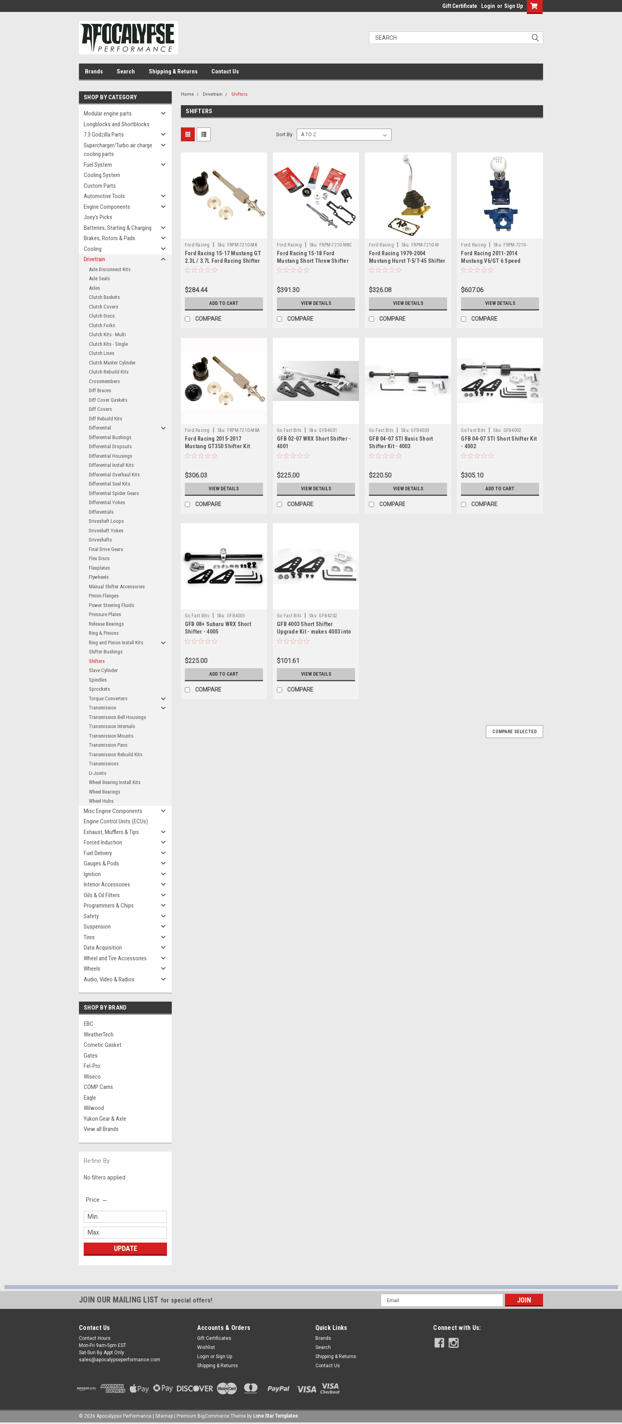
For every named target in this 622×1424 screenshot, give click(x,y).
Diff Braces (100, 390)
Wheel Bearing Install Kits (114, 782)
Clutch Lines (101, 353)
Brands (94, 71)
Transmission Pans (108, 745)
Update (125, 1248)
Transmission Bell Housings (117, 717)
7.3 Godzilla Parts (104, 134)
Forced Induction (103, 842)
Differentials (101, 512)
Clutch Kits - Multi (107, 334)
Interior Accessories (107, 884)
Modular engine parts (108, 113)
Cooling (93, 248)
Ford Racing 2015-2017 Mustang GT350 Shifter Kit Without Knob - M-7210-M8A (219, 446)
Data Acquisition (103, 947)
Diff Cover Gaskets (108, 400)
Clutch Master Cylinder (112, 363)
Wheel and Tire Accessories (115, 958)
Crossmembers (104, 381)
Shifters (97, 661)
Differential (100, 428)
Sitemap (164, 1416)
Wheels (92, 968)
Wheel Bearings (104, 792)
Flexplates (99, 568)
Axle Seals (99, 278)
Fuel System (98, 164)
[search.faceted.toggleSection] (97, 1200)
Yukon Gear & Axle (105, 1118)
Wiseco (92, 1076)
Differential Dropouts (110, 446)
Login (488, 6)
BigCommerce (213, 1416)
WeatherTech (98, 1034)
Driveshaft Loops (106, 521)
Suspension (97, 926)
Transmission (102, 708)
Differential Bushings (110, 437)
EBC (88, 1023)
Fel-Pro (92, 1065)
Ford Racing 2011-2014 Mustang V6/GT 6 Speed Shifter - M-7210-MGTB (490, 261)
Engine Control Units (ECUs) (116, 821)
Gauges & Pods (101, 863)
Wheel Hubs (101, 801)
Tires (89, 937)
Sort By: (285, 134)
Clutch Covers (103, 307)
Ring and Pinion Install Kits (116, 643)
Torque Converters (108, 698)
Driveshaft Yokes (106, 531)
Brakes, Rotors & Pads (109, 238)
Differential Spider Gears (114, 493)
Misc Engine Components (113, 811)
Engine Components (107, 206)
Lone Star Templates (275, 1416)
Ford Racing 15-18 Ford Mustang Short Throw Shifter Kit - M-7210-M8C (313, 261)
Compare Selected (514, 731)
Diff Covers (100, 409)
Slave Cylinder (103, 670)
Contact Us (225, 71)
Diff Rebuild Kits (105, 419)
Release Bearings (106, 624)
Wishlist (206, 1347)
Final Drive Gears (106, 549)
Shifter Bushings (106, 652)
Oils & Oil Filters (102, 895)
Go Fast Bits (289, 430)
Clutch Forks (102, 325)
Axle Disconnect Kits (110, 269)
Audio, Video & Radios (109, 979)
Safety (91, 916)
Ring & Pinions (104, 633)
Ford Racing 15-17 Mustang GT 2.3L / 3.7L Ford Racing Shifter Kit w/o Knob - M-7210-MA (223, 261)
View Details (316, 303)
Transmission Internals (112, 726)
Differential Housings (110, 456)
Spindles (98, 680)
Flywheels (99, 577)
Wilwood (94, 1108)
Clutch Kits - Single (108, 344)
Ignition (92, 874)
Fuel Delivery (98, 853)
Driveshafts (100, 540)
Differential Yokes (107, 502)
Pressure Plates (105, 614)
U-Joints (97, 773)
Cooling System (102, 175)
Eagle (90, 1097)
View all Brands (101, 1129)
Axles (94, 288)
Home (187, 94)
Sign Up (513, 6)
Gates (91, 1055)
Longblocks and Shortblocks (117, 124)
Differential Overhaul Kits (114, 475)
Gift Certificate (459, 6)
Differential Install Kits (111, 465)
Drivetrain (94, 259)
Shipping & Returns (173, 71)
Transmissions (104, 764)
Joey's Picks (98, 217)
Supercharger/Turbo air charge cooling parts (118, 150)
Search (126, 71)
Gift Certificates (214, 1338)
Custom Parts (100, 185)
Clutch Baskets (104, 297)
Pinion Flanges (104, 596)
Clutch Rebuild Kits (109, 372)
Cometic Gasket (102, 1044)
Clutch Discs (102, 316)
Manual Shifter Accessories (117, 587)
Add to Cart (224, 303)
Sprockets (99, 689)
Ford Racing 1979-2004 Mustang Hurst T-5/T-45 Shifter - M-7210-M (407, 261)
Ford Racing (197, 245)
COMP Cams (98, 1087)
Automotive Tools (104, 196)
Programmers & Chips (109, 905)
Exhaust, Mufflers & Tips (111, 832)
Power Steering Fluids (111, 605)
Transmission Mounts (111, 736)
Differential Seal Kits (109, 484)
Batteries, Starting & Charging (118, 227)
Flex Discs (99, 558)
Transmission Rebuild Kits (115, 754)
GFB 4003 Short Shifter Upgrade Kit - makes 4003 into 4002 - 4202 (314, 631)
